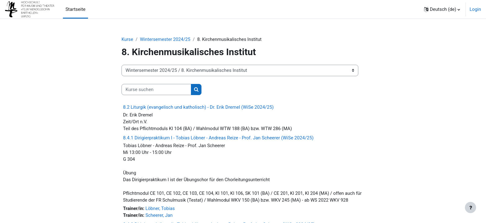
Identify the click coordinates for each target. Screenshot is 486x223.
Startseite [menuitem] (75, 9)
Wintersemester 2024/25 (166, 39)
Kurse (127, 39)
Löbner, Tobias (161, 210)
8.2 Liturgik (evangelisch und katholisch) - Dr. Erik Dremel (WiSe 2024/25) (198, 107)
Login (475, 9)
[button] (442, 9)
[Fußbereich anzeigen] (470, 207)
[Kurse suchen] (156, 89)
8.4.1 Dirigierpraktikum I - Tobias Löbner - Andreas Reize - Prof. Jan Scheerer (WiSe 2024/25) (218, 138)
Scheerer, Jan (160, 217)
